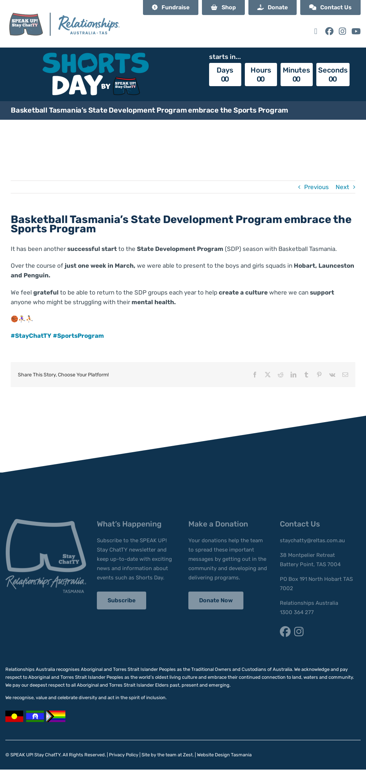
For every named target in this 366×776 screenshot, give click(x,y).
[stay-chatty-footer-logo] (45, 521)
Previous (316, 187)
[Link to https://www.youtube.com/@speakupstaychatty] (356, 31)
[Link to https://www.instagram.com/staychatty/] (342, 31)
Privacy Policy (123, 754)
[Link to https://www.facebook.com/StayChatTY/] (329, 31)
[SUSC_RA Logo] (64, 6)
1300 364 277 (297, 612)
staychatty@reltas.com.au (312, 540)
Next (342, 187)
